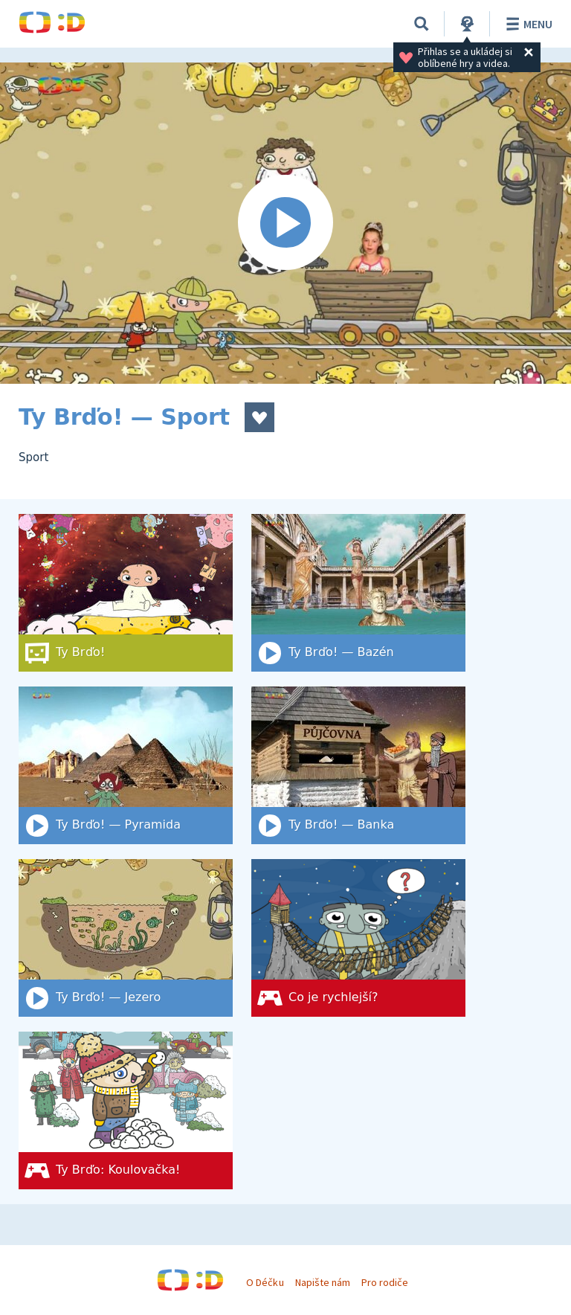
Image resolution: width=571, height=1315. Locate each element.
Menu (526, 24)
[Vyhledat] (421, 24)
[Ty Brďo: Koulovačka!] (126, 1110)
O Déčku (264, 1282)
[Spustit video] (285, 223)
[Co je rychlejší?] (358, 938)
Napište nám (322, 1282)
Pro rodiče (384, 1282)
